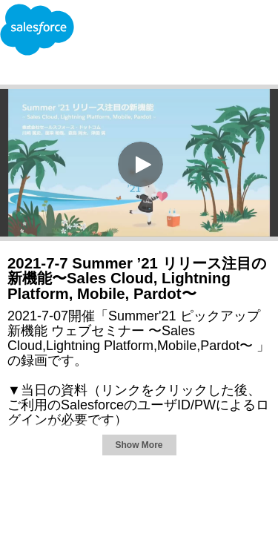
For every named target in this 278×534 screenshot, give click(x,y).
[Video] (139, 163)
